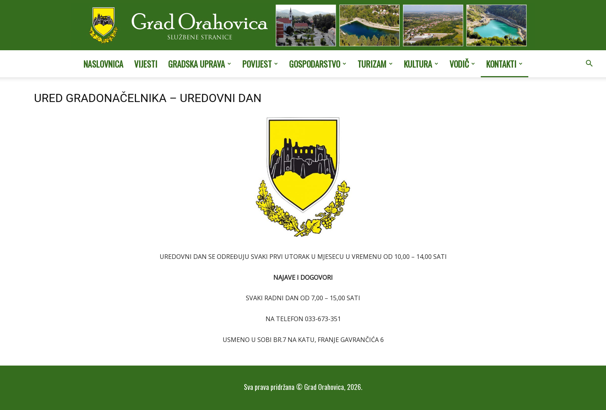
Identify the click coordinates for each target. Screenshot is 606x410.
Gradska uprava (199, 64)
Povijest (260, 64)
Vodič (462, 64)
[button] (589, 64)
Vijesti (145, 64)
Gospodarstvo (317, 64)
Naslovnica (103, 64)
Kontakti (504, 64)
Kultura (421, 64)
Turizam (375, 64)
